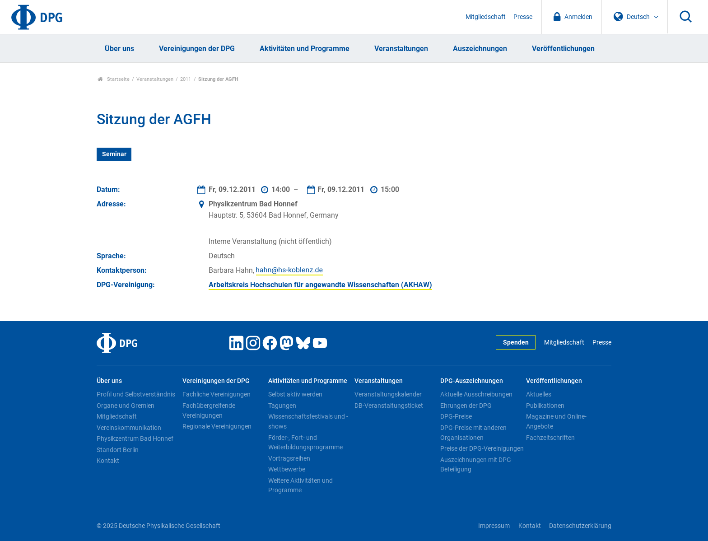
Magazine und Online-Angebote (556, 421)
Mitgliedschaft (486, 17)
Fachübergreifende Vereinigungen (208, 410)
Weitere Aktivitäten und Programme (300, 485)
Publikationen (545, 405)
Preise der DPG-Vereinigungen (482, 448)
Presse (522, 17)
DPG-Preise (456, 416)
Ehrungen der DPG (466, 405)
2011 (185, 79)
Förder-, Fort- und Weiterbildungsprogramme (305, 442)
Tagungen (282, 405)
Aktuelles (538, 394)
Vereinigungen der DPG (197, 48)
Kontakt (108, 460)
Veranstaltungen (401, 48)
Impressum (494, 526)
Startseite (114, 79)
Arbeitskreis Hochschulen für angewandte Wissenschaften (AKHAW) (320, 284)
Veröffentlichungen (563, 48)
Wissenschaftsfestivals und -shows (308, 421)
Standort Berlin (118, 449)
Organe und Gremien (125, 405)
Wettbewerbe (286, 469)
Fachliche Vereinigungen (216, 394)
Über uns (119, 48)
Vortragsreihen (289, 458)
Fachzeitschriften (550, 437)
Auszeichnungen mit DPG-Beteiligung (476, 464)
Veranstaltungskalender (388, 394)
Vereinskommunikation (129, 427)
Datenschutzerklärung (580, 526)
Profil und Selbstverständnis (136, 394)
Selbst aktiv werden (295, 394)
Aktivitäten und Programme (304, 48)
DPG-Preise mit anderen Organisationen (473, 432)
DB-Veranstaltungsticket (388, 405)
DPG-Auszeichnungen (471, 381)
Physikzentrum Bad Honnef (135, 438)
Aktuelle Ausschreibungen (476, 394)
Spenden (516, 342)
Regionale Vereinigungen (217, 426)
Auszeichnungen (480, 48)
